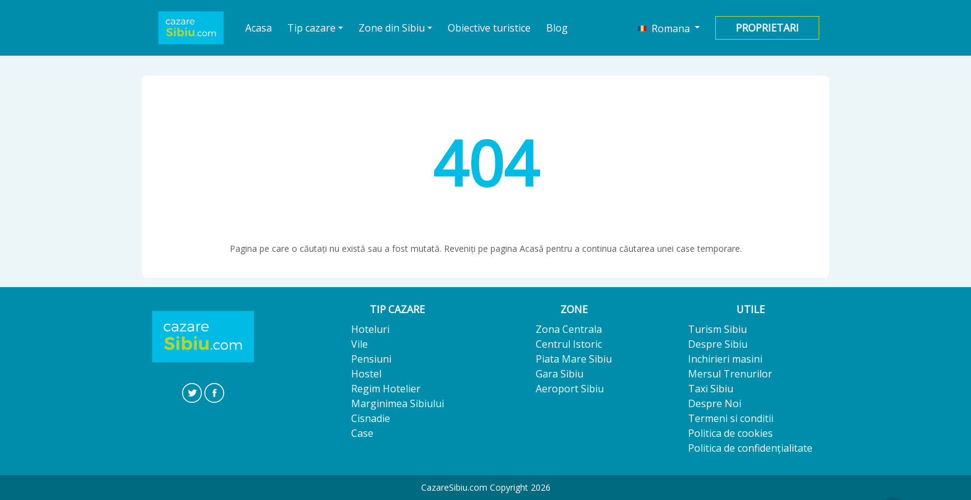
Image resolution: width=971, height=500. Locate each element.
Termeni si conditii (730, 418)
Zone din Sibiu (392, 28)
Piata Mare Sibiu (574, 359)
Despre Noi (714, 403)
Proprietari (767, 28)
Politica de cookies (730, 433)
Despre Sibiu (717, 344)
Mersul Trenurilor (730, 374)
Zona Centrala (569, 329)
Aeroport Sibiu (570, 388)
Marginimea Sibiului (397, 403)
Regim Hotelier (385, 388)
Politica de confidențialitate (750, 448)
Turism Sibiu (717, 329)
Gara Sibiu (559, 374)
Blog (557, 28)
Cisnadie (370, 418)
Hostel (366, 374)
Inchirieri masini (725, 359)
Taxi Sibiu (710, 388)
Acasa (258, 27)
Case (362, 433)
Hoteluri (370, 329)
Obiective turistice (489, 28)
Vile (359, 344)
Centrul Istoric (569, 344)
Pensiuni (371, 359)
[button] (669, 28)
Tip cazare (311, 28)
